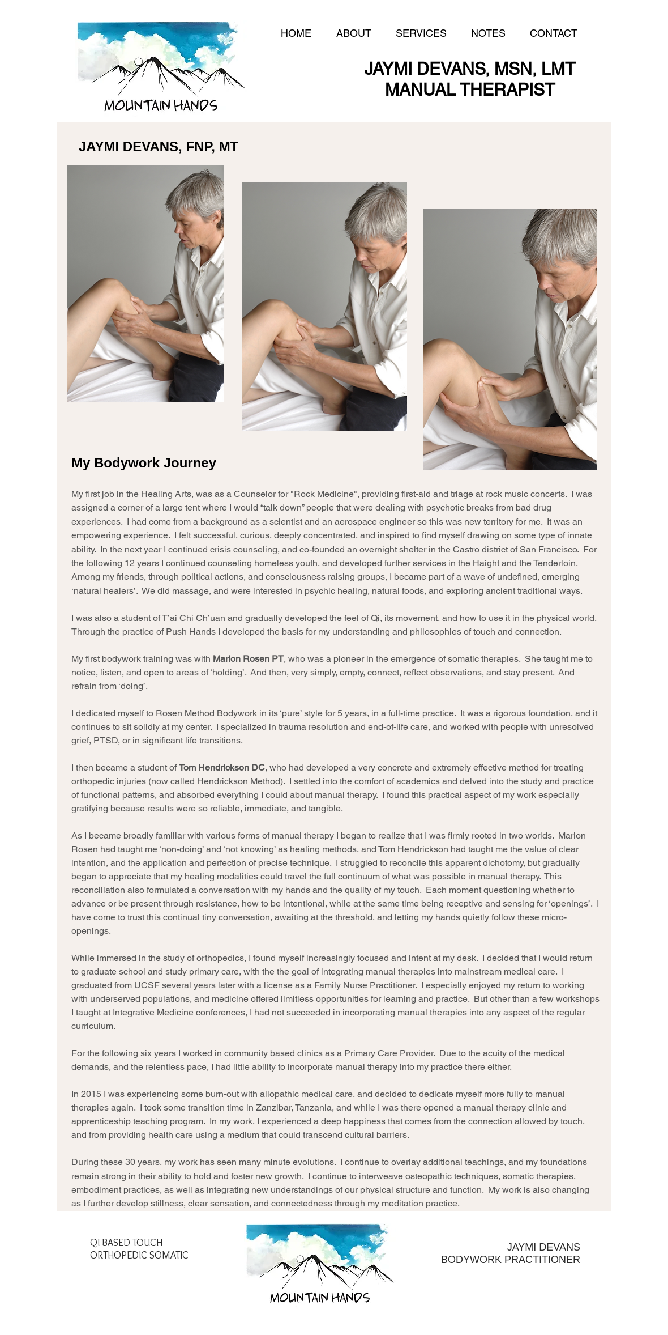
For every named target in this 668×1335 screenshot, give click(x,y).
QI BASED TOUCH (126, 1242)
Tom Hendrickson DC (222, 767)
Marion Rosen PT (248, 658)
